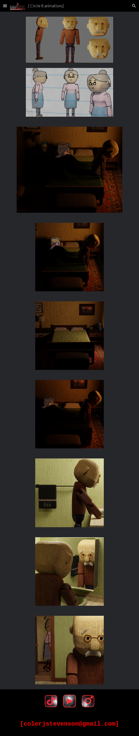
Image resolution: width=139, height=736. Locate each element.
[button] (5, 5)
